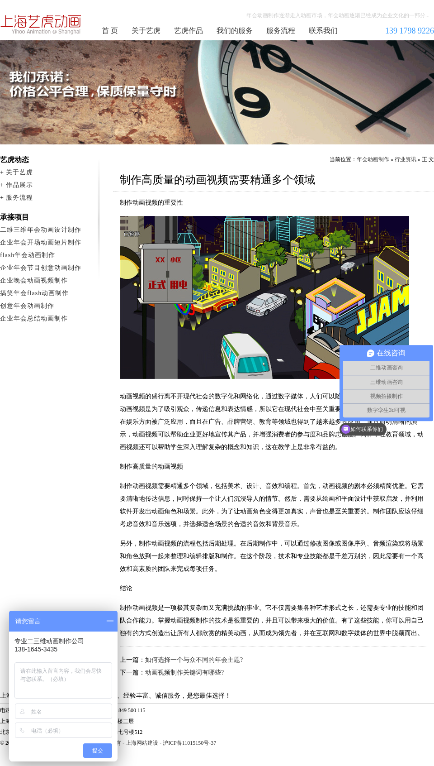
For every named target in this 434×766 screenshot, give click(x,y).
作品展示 (19, 185)
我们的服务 (235, 30)
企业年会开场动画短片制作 (40, 242)
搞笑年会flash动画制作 (34, 293)
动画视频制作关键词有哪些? (184, 672)
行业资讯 (405, 159)
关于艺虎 (146, 30)
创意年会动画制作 (27, 305)
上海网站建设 (142, 743)
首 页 (110, 30)
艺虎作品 (188, 30)
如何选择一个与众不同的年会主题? (194, 659)
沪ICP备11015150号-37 (189, 743)
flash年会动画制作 (27, 255)
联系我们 (323, 30)
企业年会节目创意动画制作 (40, 267)
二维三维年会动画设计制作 (40, 229)
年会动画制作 (41, 24)
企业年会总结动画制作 (34, 318)
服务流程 (280, 30)
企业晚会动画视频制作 (34, 280)
